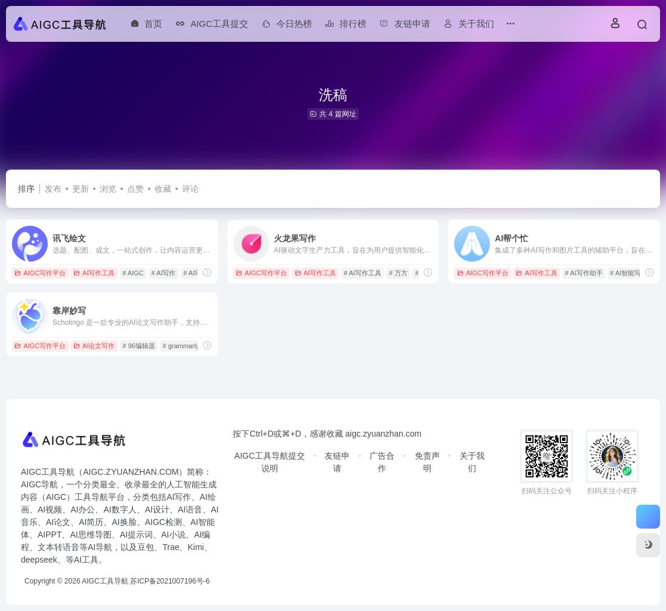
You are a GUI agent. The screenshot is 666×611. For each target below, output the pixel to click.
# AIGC (132, 273)
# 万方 (398, 273)
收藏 (163, 189)
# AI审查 (195, 273)
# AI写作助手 (584, 273)
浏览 (108, 189)
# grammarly (180, 345)
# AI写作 (164, 273)
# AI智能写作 (629, 273)
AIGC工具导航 (105, 581)
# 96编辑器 (138, 345)
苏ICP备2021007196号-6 (169, 581)
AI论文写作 (94, 345)
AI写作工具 (94, 273)
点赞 (135, 189)
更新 (80, 189)
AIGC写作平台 (40, 273)
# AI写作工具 (362, 273)
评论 (190, 189)
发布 (53, 189)
